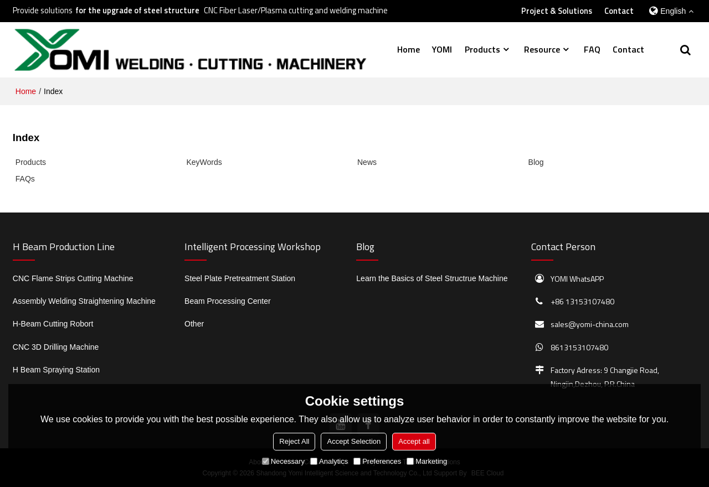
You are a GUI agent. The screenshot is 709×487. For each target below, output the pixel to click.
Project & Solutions (556, 11)
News (367, 162)
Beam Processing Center (227, 301)
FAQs (25, 178)
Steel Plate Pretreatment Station (239, 278)
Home (408, 49)
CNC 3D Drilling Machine (56, 347)
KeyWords (204, 162)
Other (194, 323)
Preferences (377, 461)
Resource (542, 49)
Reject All (294, 441)
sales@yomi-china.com (590, 324)
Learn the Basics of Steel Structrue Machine (431, 278)
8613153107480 (579, 347)
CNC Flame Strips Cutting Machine (73, 278)
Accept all (413, 441)
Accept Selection (354, 441)
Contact (619, 11)
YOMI (442, 49)
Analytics (329, 461)
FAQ (592, 49)
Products (482, 49)
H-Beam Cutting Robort (53, 323)
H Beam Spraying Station (56, 369)
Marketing (427, 461)
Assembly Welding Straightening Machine (84, 301)
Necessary (283, 461)
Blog (536, 162)
